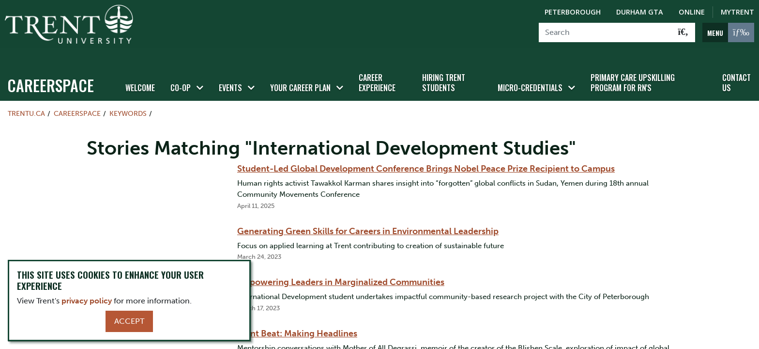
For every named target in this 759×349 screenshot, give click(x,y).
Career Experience (377, 69)
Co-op (180, 74)
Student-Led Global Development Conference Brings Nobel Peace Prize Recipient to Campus (426, 155)
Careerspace (50, 71)
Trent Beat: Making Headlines (297, 320)
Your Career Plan (300, 74)
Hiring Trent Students (443, 69)
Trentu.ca (26, 99)
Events (230, 74)
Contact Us (736, 69)
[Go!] (683, 32)
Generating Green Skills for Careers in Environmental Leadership (368, 217)
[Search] (605, 32)
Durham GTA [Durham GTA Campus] (639, 11)
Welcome (140, 74)
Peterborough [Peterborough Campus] (573, 11)
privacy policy (86, 300)
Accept (129, 321)
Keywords (128, 99)
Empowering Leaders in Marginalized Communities (340, 269)
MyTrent (737, 11)
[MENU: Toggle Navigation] (728, 32)
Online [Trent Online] (692, 11)
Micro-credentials (530, 74)
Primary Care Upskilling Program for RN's (633, 69)
